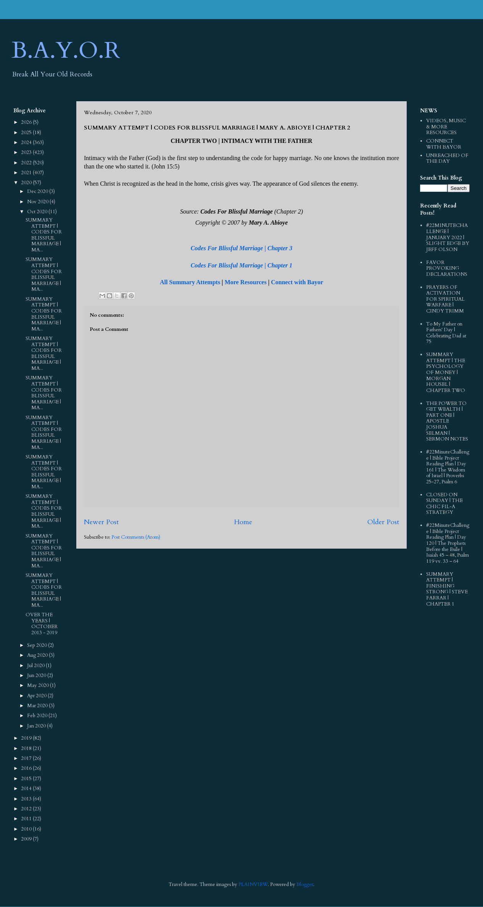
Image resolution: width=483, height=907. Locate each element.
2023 (27, 152)
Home (243, 522)
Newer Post (101, 522)
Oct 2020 (37, 211)
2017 (27, 758)
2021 (27, 172)
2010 (27, 829)
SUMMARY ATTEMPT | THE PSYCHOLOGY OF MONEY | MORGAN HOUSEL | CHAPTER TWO (445, 372)
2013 (27, 798)
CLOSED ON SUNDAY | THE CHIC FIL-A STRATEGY (444, 503)
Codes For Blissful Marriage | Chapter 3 (242, 248)
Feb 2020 (37, 715)
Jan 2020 (37, 725)
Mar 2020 (38, 705)
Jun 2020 (37, 675)
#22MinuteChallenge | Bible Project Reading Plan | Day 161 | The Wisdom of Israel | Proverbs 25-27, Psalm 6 (447, 467)
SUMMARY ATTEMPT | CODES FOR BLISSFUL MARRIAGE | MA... (44, 235)
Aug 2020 (38, 655)
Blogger (304, 884)
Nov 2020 (38, 201)
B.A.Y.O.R (65, 50)
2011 (27, 818)
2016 (27, 768)
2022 (27, 162)
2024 (27, 142)
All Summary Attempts (190, 282)
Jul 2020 (36, 665)
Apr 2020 (37, 695)
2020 (27, 182)
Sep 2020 (37, 645)
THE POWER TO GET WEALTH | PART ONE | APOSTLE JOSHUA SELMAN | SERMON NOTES (447, 421)
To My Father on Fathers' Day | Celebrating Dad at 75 (446, 333)
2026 (27, 122)
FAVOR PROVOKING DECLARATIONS (446, 268)
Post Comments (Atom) (135, 537)
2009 (27, 839)
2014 (27, 788)
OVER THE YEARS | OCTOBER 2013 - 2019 (42, 623)
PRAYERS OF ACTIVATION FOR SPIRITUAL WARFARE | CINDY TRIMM (445, 299)
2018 (27, 748)
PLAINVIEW (253, 884)
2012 (27, 808)
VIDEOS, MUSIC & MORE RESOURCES (446, 126)
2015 (27, 778)
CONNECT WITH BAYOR (443, 144)
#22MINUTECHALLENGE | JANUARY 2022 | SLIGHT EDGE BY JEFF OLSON (447, 237)
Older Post (383, 522)
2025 (27, 132)
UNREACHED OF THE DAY (447, 158)
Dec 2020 (38, 191)
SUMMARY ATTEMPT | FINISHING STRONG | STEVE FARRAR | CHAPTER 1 (447, 589)
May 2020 (38, 685)
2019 (27, 738)
